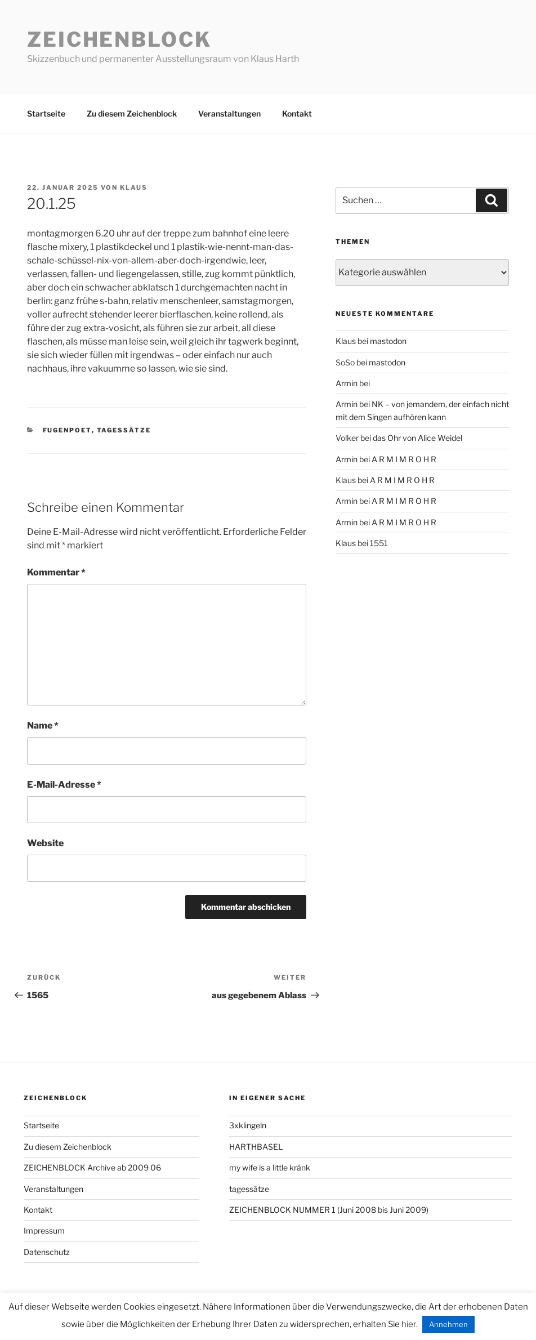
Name (43, 725)
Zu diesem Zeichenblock (132, 113)
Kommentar (56, 572)
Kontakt (297, 113)
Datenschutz (47, 1252)
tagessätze (124, 430)
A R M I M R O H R (404, 459)
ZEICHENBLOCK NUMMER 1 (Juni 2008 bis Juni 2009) (328, 1209)
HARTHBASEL (256, 1146)
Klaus (134, 187)
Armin (347, 383)
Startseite (46, 113)
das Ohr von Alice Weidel (417, 438)
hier (408, 1324)
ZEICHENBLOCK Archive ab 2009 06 (92, 1167)
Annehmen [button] (448, 1324)
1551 (379, 543)
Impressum (44, 1230)
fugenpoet (67, 430)
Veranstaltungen (229, 113)
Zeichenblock (119, 39)
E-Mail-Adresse (64, 784)
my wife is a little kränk (269, 1167)
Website (45, 843)
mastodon (388, 341)
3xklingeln (247, 1125)
